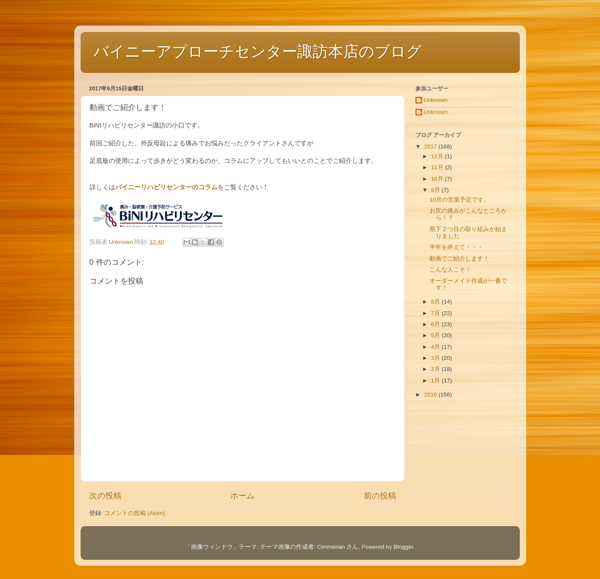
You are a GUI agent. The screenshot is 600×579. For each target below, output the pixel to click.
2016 (431, 394)
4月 (436, 347)
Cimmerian (331, 547)
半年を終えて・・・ (456, 247)
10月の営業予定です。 (459, 200)
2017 (431, 146)
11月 (438, 167)
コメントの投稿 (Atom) (134, 513)
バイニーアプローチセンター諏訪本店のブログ (257, 51)
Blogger (403, 547)
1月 (436, 380)
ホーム (242, 495)
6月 (436, 324)
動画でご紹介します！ (459, 258)
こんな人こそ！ (450, 269)
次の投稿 (105, 495)
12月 (438, 156)
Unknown (436, 100)
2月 (436, 369)
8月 (436, 301)
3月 (436, 358)
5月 (436, 335)
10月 (438, 179)
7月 (436, 313)
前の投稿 (380, 495)
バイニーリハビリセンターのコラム (166, 187)
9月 (436, 190)
